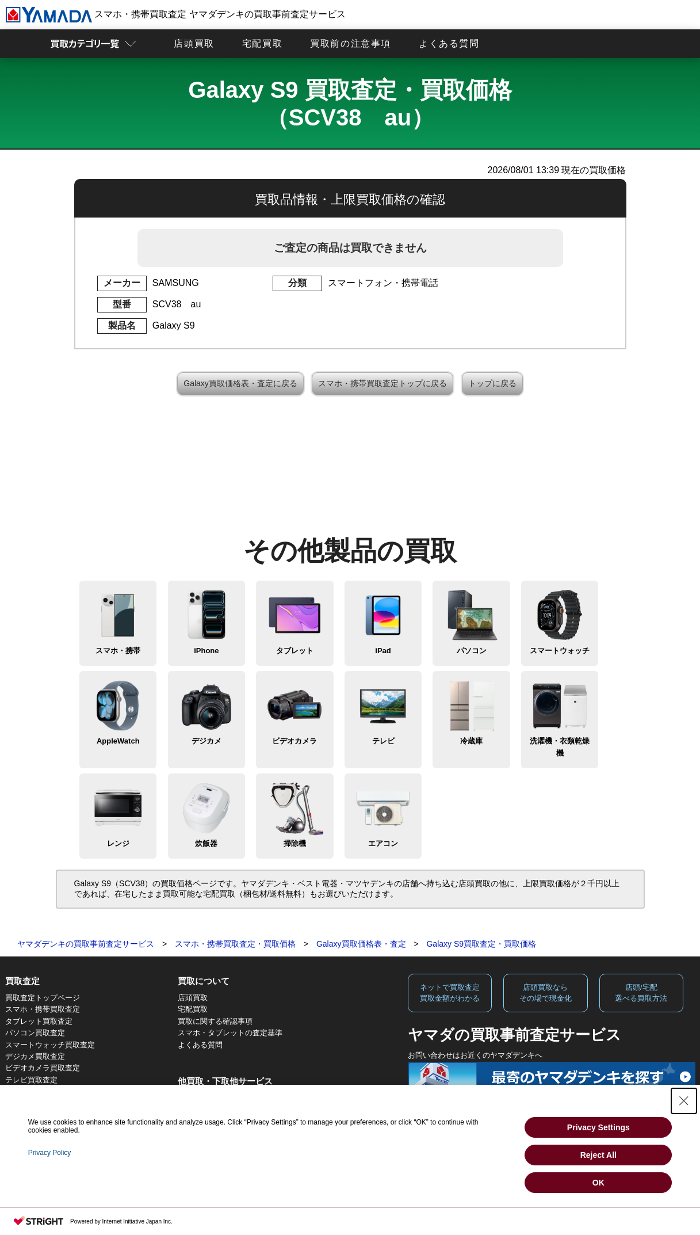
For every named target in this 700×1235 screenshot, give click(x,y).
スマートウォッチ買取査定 (50, 1044)
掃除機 (295, 843)
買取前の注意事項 (350, 43)
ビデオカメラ (294, 741)
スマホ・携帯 (117, 650)
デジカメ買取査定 (35, 1056)
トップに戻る (492, 383)
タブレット (294, 650)
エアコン (383, 843)
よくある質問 (449, 43)
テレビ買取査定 (31, 1080)
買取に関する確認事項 (215, 1021)
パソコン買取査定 (35, 1032)
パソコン (472, 650)
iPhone (206, 650)
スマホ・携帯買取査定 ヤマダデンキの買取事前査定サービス (176, 14)
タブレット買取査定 (38, 1021)
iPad (383, 650)
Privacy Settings (598, 1127)
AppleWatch (118, 741)
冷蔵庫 (471, 741)
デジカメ (206, 741)
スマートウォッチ (560, 650)
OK (598, 1182)
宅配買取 (262, 43)
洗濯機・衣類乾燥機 (560, 747)
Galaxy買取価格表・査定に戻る (240, 383)
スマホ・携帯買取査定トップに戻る (382, 383)
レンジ (118, 843)
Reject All (598, 1155)
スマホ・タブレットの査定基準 (230, 1032)
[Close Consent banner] (684, 1101)
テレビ (383, 741)
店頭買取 (194, 43)
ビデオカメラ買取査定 (42, 1068)
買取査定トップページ (42, 997)
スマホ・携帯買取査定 (42, 1009)
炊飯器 (206, 843)
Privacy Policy (49, 1153)
